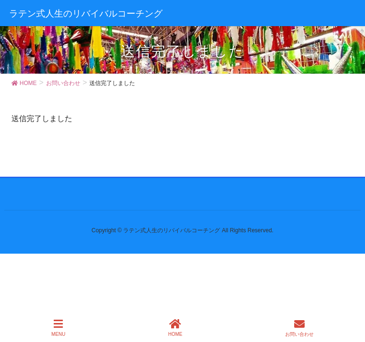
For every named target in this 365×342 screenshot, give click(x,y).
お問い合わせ (299, 328)
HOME (175, 328)
